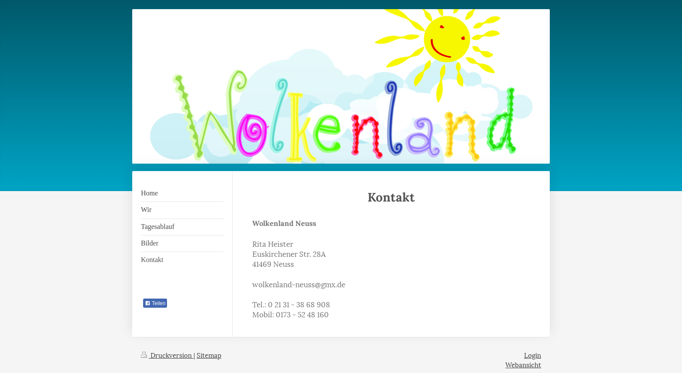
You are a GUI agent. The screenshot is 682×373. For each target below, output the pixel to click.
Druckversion (167, 354)
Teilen (155, 303)
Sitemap (209, 354)
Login (532, 354)
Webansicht (523, 364)
